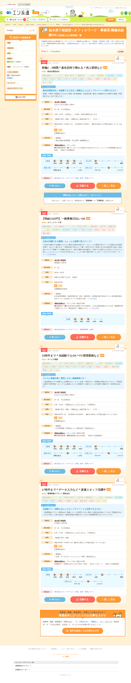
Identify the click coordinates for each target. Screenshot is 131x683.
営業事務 (102, 41)
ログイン (121, 19)
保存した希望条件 (38, 19)
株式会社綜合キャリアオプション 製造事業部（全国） (74, 329)
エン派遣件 (11, 4)
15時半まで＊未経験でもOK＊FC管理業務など (70, 355)
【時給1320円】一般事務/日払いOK (63, 218)
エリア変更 (43, 13)
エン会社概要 (82, 649)
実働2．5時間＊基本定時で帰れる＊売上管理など (72, 67)
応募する (84, 186)
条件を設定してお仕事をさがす (84, 631)
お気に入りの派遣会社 (60, 19)
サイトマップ (108, 8)
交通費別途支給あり (73, 43)
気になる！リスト (18, 19)
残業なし (102, 43)
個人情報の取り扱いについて (37, 649)
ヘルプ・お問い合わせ (96, 7)
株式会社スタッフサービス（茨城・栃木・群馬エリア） (74, 178)
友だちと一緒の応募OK (89, 43)
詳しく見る (109, 186)
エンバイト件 (24, 4)
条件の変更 (22, 97)
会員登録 (111, 19)
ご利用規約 (53, 649)
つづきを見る (51, 254)
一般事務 (94, 41)
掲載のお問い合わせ (120, 8)
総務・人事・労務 (112, 41)
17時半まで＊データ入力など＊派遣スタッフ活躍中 (74, 489)
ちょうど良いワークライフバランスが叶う (18, 9)
